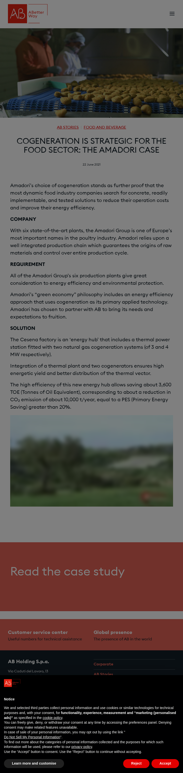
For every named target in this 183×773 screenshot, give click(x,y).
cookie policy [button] (52, 718)
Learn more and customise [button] (34, 763)
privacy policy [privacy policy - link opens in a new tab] (82, 747)
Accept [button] (165, 763)
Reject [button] (136, 763)
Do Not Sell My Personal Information (32, 737)
